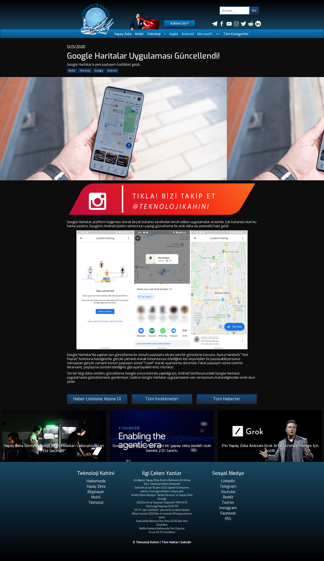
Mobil (139, 34)
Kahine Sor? (179, 23)
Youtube (228, 491)
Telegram (228, 486)
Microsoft (204, 34)
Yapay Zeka (123, 34)
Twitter (228, 502)
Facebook (228, 513)
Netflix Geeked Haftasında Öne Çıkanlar (162, 528)
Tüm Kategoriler (236, 34)
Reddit (228, 497)
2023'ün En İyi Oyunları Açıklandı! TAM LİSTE (162, 502)
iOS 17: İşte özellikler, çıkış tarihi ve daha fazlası (162, 510)
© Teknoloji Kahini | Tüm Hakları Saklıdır (162, 542)
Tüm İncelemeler (162, 399)
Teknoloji (154, 34)
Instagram (228, 507)
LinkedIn (228, 481)
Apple (173, 34)
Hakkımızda (95, 481)
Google (99, 70)
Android (187, 34)
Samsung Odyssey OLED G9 (162, 506)
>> (218, 34)
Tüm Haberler (226, 399)
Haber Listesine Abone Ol (97, 399)
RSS (228, 518)
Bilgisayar (95, 491)
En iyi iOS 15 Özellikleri (162, 532)
